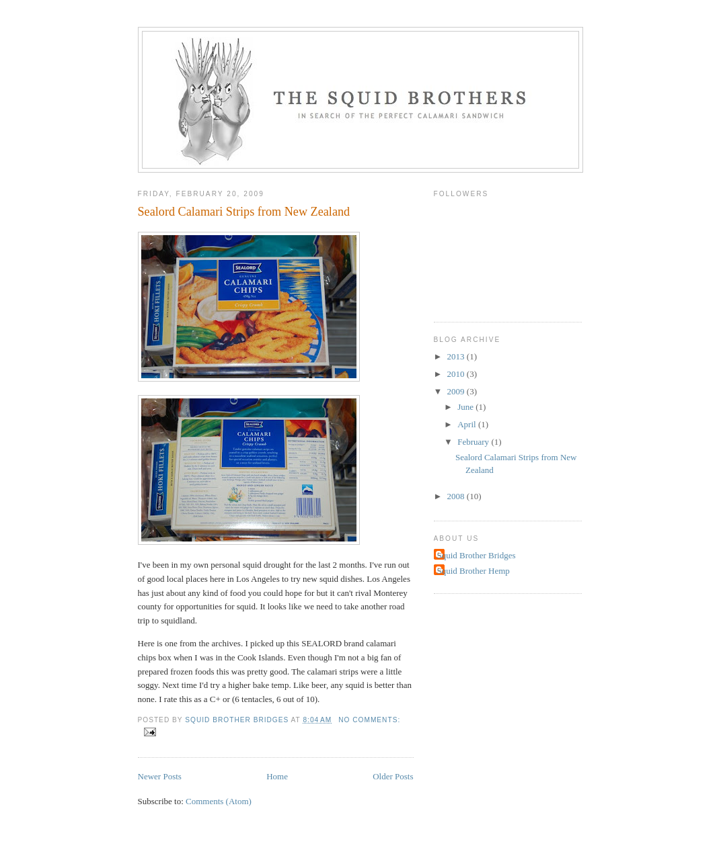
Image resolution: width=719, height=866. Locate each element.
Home (277, 776)
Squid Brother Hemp (473, 571)
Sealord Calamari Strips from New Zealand (244, 211)
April (467, 424)
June (466, 407)
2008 (457, 496)
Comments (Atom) (219, 801)
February (474, 442)
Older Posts (393, 776)
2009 (457, 391)
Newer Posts (160, 776)
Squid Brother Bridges (476, 555)
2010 (457, 374)
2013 (457, 356)
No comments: (369, 720)
